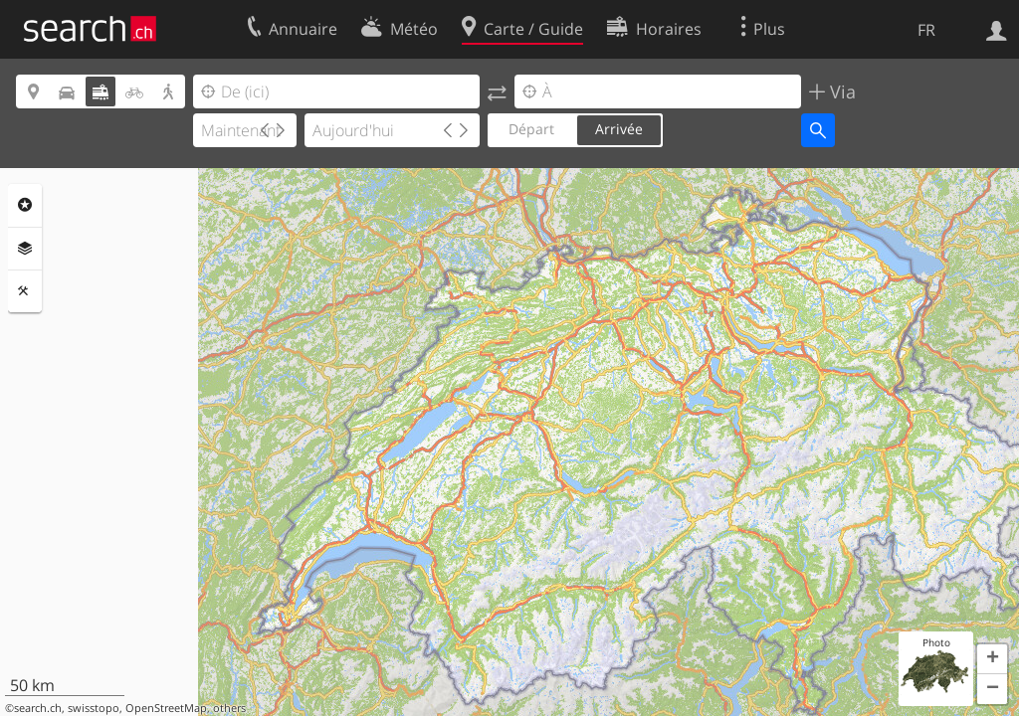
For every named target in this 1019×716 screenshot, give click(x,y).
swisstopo (93, 708)
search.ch (38, 708)
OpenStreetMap (166, 708)
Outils (25, 291)
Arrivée (619, 128)
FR (926, 30)
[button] (992, 659)
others (229, 708)
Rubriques (25, 205)
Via (840, 91)
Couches (25, 248)
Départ (531, 128)
